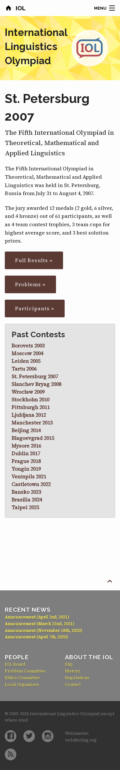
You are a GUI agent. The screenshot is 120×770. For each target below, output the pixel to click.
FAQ (69, 664)
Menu (100, 8)
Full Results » (34, 260)
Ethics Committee (22, 677)
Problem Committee (25, 671)
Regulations (77, 677)
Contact (73, 684)
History (72, 671)
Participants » (34, 308)
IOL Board (15, 664)
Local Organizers (22, 684)
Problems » (30, 284)
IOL (20, 8)
